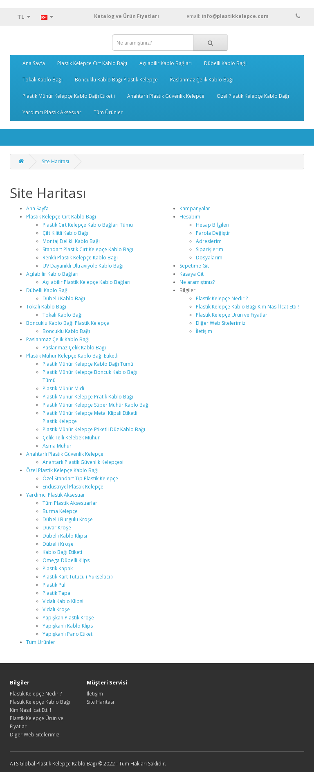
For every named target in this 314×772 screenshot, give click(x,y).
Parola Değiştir (213, 233)
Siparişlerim (209, 249)
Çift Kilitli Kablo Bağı (65, 233)
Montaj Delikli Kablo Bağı (71, 241)
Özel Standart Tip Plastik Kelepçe (80, 478)
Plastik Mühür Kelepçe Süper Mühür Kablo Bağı (96, 404)
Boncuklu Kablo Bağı (66, 331)
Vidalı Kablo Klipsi (63, 601)
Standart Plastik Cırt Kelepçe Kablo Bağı (88, 249)
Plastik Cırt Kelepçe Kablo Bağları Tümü (88, 224)
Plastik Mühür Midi (63, 388)
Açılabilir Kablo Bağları (165, 63)
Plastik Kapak (58, 568)
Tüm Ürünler (108, 112)
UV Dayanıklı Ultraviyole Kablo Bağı (83, 265)
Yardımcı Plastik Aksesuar (51, 112)
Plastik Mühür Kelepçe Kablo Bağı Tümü (88, 363)
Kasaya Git (191, 273)
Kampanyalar (194, 208)
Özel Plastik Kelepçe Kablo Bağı (253, 95)
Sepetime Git (194, 265)
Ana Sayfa (33, 63)
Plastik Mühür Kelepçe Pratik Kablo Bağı (88, 396)
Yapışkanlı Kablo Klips (68, 625)
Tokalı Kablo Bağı (42, 79)
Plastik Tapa (56, 593)
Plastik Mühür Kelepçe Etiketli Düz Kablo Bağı (94, 429)
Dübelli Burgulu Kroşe (68, 519)
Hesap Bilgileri (212, 224)
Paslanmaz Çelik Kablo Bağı (201, 79)
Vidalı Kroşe (56, 609)
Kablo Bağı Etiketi (62, 552)
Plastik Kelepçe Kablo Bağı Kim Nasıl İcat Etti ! (247, 306)
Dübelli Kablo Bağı (225, 63)
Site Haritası (55, 161)
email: (243, 16)
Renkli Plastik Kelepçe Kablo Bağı (80, 257)
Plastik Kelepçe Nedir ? (222, 298)
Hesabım (189, 216)
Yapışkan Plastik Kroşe (68, 617)
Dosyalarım (209, 257)
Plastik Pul (54, 584)
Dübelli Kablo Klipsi (65, 535)
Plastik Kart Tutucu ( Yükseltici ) (77, 576)
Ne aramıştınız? (197, 282)
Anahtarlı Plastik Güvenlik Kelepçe (165, 95)
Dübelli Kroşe (58, 543)
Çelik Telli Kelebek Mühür (71, 437)
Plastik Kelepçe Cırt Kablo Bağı (92, 63)
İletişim (204, 331)
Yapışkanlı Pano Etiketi (68, 633)
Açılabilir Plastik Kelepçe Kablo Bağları (86, 282)
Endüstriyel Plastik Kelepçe (73, 486)
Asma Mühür (57, 445)
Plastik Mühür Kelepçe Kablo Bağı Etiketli (68, 95)
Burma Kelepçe (60, 511)
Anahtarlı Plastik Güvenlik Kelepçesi (83, 462)
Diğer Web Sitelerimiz (220, 323)
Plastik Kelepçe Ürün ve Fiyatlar (231, 314)
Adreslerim (209, 241)
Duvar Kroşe (57, 527)
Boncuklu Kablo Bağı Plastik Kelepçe (116, 79)
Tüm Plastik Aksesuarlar (70, 503)
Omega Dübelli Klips (66, 560)
